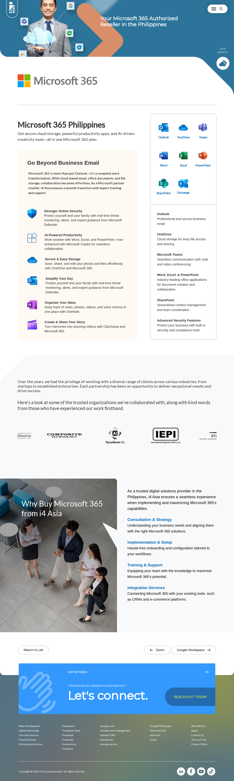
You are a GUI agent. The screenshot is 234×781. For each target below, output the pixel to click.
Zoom (157, 650)
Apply (194, 730)
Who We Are (198, 725)
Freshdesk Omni (71, 730)
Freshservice (69, 744)
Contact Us (197, 735)
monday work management (115, 730)
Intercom (155, 735)
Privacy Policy (199, 744)
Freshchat (67, 748)
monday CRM (107, 735)
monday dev (106, 739)
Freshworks (68, 725)
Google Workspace (194, 650)
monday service (108, 744)
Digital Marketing (29, 730)
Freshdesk (68, 735)
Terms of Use (198, 739)
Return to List (33, 650)
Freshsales (68, 739)
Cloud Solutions (27, 739)
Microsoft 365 (158, 730)
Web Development (29, 725)
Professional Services (30, 744)
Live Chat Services (29, 735)
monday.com (107, 725)
